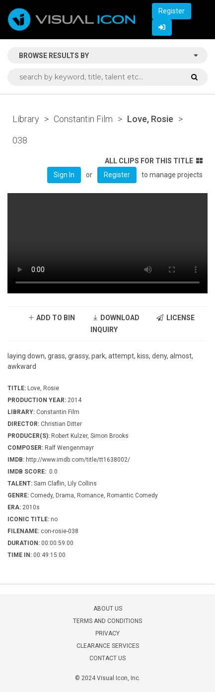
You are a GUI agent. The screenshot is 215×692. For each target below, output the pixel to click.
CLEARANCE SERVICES (107, 645)
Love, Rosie (150, 119)
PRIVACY (107, 633)
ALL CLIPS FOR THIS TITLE (154, 161)
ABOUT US (107, 608)
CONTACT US (107, 658)
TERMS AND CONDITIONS (107, 621)
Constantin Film (83, 119)
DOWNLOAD (116, 318)
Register (171, 11)
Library (25, 119)
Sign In (64, 175)
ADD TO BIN (51, 318)
